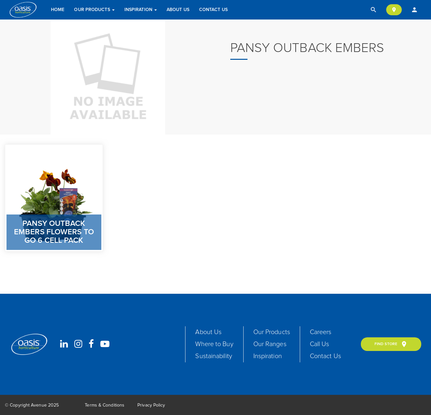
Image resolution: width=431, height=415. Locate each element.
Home (57, 9)
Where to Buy (214, 344)
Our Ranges (269, 344)
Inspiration (140, 9)
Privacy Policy (151, 405)
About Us (178, 9)
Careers (321, 332)
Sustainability (213, 356)
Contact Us (213, 9)
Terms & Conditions (104, 405)
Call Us (319, 344)
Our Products (94, 9)
